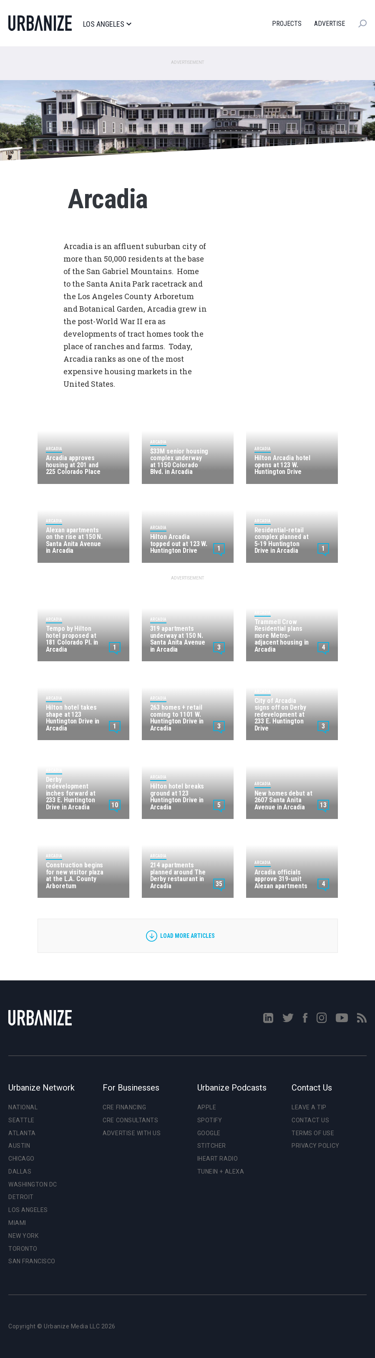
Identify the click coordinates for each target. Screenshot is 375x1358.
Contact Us (310, 1120)
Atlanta (22, 1133)
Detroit (21, 1197)
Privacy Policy (315, 1145)
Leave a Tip (309, 1107)
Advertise (329, 24)
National (23, 1107)
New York (23, 1235)
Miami (17, 1222)
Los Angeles (107, 24)
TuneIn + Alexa (220, 1171)
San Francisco (31, 1261)
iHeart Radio (217, 1158)
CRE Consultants (130, 1120)
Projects (287, 24)
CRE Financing (124, 1107)
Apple (206, 1107)
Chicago (21, 1158)
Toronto (23, 1248)
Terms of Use (313, 1133)
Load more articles (187, 935)
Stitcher (211, 1145)
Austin (19, 1145)
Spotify (209, 1120)
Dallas (19, 1171)
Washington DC (32, 1184)
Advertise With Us (132, 1133)
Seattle (21, 1120)
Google (209, 1133)
